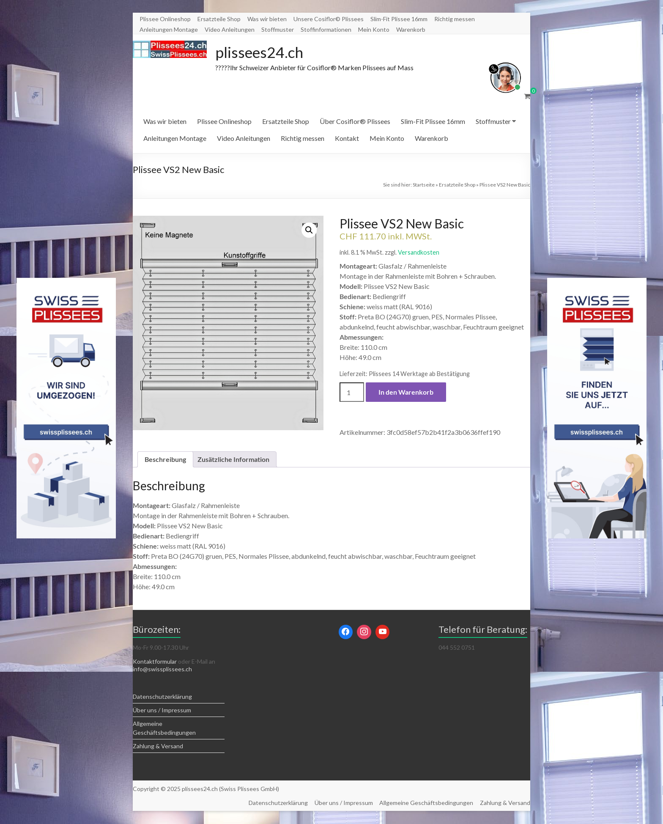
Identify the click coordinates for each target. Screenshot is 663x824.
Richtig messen (454, 18)
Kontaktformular (155, 661)
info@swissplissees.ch (162, 669)
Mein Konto (373, 29)
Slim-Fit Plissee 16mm (398, 18)
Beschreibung (165, 460)
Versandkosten (418, 252)
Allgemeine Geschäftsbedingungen (426, 803)
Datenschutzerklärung (162, 696)
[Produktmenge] (352, 392)
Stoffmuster (277, 29)
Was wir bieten (267, 18)
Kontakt (347, 139)
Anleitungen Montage (169, 29)
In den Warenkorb (405, 392)
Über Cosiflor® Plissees (355, 122)
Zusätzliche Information (233, 460)
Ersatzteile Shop (219, 18)
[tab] (165, 460)
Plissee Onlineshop (165, 18)
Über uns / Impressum (162, 710)
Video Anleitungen (230, 29)
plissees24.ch (260, 52)
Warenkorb (410, 29)
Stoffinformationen (326, 29)
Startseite (424, 185)
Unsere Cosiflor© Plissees (328, 18)
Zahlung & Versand (158, 746)
